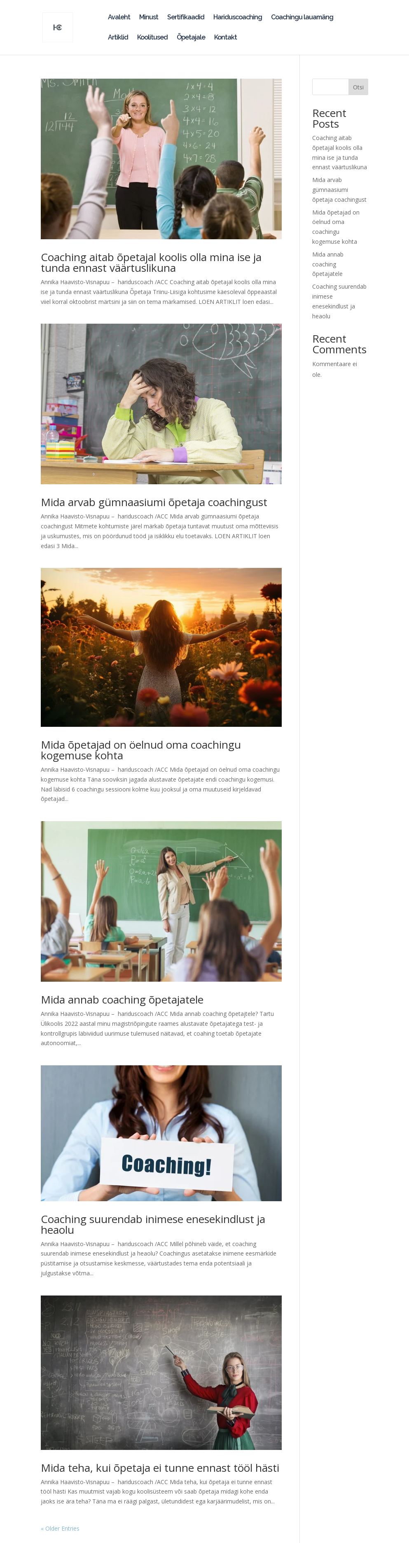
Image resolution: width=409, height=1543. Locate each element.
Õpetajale (191, 38)
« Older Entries (60, 1528)
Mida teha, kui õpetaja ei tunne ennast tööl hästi (160, 1467)
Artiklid (118, 38)
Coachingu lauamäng (302, 17)
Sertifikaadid (185, 17)
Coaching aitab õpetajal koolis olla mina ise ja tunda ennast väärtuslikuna (151, 262)
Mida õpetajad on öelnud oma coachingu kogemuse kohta (141, 750)
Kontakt (225, 38)
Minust (148, 17)
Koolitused (152, 38)
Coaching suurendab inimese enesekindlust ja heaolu (153, 1224)
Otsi (358, 87)
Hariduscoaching (237, 17)
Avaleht (119, 17)
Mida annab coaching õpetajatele (122, 999)
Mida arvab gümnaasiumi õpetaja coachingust (154, 502)
